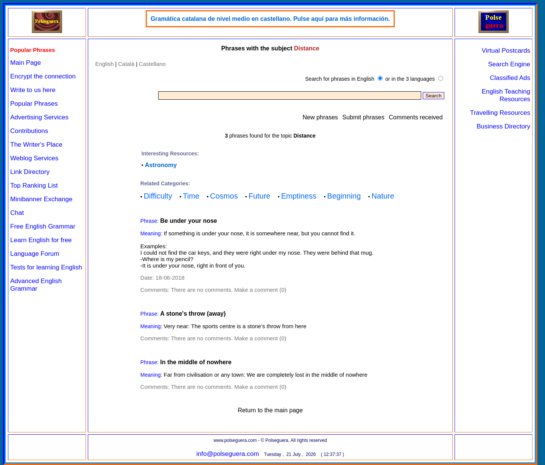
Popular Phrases (34, 103)
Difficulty (158, 196)
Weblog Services (34, 158)
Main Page (25, 62)
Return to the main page (270, 410)
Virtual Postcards (506, 50)
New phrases (320, 117)
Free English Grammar (42, 226)
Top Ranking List (34, 185)
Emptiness (298, 196)
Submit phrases (363, 117)
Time (191, 196)
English (104, 64)
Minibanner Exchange (41, 199)
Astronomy (161, 165)
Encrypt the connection (43, 76)
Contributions (29, 131)
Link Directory (30, 171)
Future (260, 196)
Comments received (415, 117)
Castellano (152, 64)
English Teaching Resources (506, 95)
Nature (383, 196)
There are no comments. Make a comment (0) (228, 290)
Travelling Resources (500, 112)
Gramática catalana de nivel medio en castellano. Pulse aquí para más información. (270, 19)
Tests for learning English (46, 267)
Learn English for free (41, 240)
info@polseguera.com (227, 453)
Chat (17, 212)
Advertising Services (39, 117)
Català (126, 64)
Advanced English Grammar (36, 284)
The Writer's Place (36, 144)
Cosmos (224, 196)
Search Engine (509, 64)
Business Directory (503, 126)
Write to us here (33, 90)
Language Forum (34, 253)
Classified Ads (510, 77)
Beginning (344, 196)
